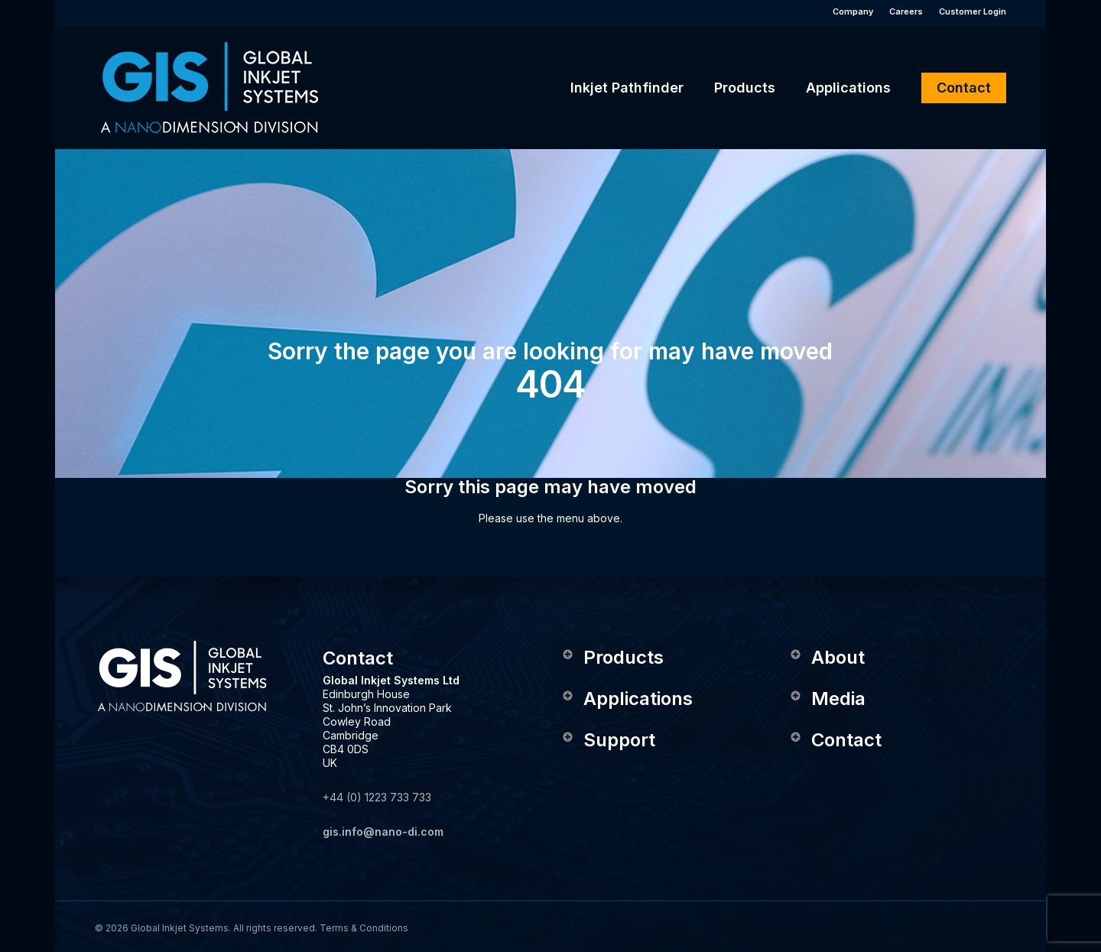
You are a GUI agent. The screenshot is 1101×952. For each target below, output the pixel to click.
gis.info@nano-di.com (383, 831)
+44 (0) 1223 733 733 (377, 797)
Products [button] (612, 657)
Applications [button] (626, 698)
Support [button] (607, 740)
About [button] (826, 657)
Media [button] (827, 698)
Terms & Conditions (364, 928)
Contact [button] (835, 740)
